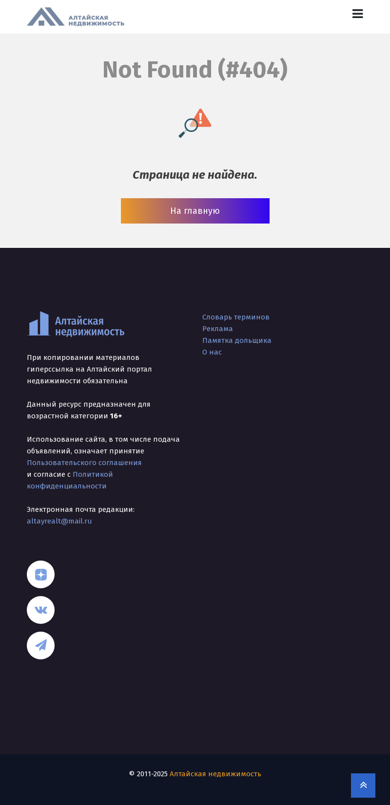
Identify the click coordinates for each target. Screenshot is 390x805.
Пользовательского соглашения (84, 462)
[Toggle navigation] (357, 13)
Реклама (217, 328)
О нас (212, 352)
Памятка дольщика (237, 340)
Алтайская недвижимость (215, 773)
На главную (195, 211)
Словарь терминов (236, 317)
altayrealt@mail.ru (59, 521)
